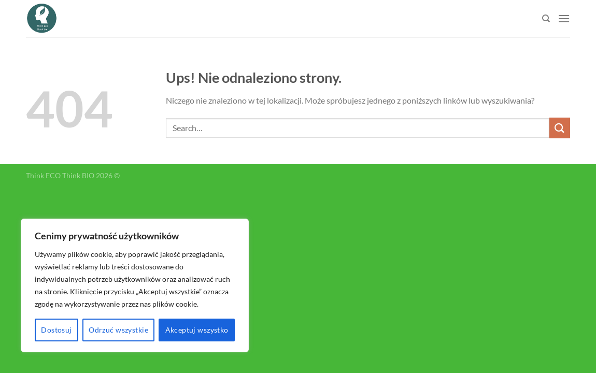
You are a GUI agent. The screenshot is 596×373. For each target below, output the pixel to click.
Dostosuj (56, 329)
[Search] (546, 18)
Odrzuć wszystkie (118, 329)
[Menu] (564, 18)
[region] (135, 285)
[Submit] (559, 128)
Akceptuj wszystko (197, 329)
